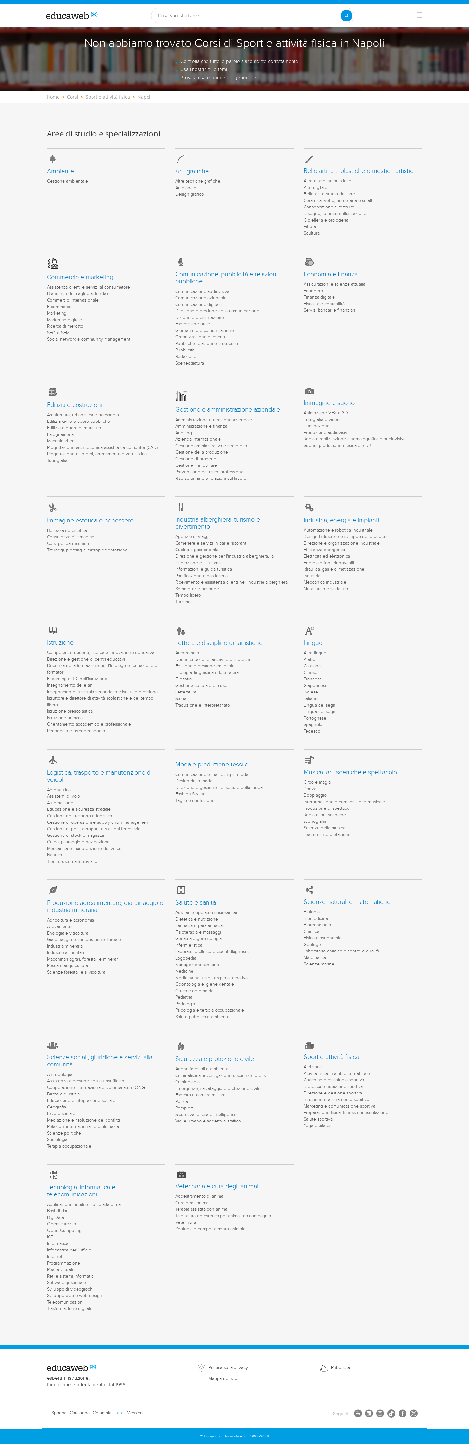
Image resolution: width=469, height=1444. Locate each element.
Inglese (311, 692)
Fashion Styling (190, 794)
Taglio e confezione (195, 800)
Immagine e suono (329, 403)
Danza (310, 789)
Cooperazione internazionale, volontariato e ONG (96, 1087)
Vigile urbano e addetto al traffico (208, 1121)
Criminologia (187, 1082)
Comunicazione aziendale (201, 298)
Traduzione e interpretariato (202, 705)
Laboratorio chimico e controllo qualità (341, 951)
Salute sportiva (318, 1119)
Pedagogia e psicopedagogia (76, 731)
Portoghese (315, 718)
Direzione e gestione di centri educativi (86, 659)
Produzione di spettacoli (327, 808)
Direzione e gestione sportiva (333, 1093)
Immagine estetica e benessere (90, 520)
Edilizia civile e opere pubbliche (78, 421)
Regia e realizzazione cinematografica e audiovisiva (354, 439)
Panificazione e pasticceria (201, 576)
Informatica (57, 1243)
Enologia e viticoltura (67, 933)
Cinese (310, 672)
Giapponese (316, 685)
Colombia (102, 1413)
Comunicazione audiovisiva (202, 291)
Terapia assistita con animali (202, 1209)
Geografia (56, 1107)
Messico (135, 1413)
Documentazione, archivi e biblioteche (213, 659)
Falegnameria (60, 434)
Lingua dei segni (320, 705)
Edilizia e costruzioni (74, 405)
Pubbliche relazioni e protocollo (206, 343)
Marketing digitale (64, 319)
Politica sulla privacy (228, 1367)
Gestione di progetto (195, 459)
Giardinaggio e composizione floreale (84, 939)
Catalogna (80, 1413)
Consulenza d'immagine (70, 537)
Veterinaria (185, 1222)
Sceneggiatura (189, 363)
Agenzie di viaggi (192, 536)
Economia (313, 290)
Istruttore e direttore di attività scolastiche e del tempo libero (100, 702)
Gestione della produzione (201, 452)
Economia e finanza (331, 274)
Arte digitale (315, 187)
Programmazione (63, 1263)
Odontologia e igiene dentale (204, 984)
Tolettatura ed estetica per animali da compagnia (223, 1216)
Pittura (310, 226)
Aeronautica (59, 790)
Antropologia (59, 1074)
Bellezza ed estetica (67, 530)
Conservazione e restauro (329, 207)
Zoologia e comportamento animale (210, 1229)
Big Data (55, 1217)
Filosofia (183, 679)
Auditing (183, 433)
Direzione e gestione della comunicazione (217, 311)
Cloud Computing (64, 1230)
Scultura (312, 233)
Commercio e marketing (80, 277)
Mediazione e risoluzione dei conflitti (83, 1120)
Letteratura (185, 692)
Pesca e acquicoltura (67, 965)
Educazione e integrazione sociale (81, 1100)
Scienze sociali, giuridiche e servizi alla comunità (99, 1060)
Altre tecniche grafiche (197, 181)
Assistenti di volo (63, 796)
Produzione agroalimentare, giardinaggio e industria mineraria (105, 906)
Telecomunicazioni (65, 1302)
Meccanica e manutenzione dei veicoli (85, 848)
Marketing (56, 313)
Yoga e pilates (317, 1125)
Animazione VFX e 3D (326, 413)
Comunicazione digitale (198, 304)
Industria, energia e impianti (341, 520)
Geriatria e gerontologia (198, 938)
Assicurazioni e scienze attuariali (335, 284)
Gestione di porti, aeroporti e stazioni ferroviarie (94, 829)
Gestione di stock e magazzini (77, 835)
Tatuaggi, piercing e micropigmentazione (87, 550)
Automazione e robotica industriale (338, 530)
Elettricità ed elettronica (327, 556)
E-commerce (59, 306)
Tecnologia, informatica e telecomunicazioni (81, 1190)
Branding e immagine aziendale (78, 293)
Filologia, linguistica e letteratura (207, 672)
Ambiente (60, 171)
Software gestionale (66, 1282)
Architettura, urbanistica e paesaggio (83, 415)
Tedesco (312, 731)
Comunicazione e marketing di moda (211, 774)
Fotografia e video (322, 419)
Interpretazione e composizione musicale (344, 802)
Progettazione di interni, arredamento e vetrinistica (97, 454)
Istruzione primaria (65, 718)
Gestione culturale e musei (201, 685)
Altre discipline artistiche (327, 181)
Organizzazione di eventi (200, 337)
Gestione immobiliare (196, 465)
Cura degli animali (192, 1203)
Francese (313, 679)
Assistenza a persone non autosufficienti (87, 1081)
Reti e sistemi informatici (70, 1276)
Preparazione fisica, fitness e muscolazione (346, 1112)
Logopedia (185, 958)
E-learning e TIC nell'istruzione (77, 678)
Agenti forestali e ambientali (202, 1069)
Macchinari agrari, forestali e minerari (83, 959)
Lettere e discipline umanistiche (219, 643)
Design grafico (189, 194)
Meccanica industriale (325, 582)
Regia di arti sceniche (325, 815)
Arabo (309, 659)
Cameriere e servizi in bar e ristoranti (211, 543)
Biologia (312, 912)
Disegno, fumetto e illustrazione (335, 213)
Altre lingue (315, 653)
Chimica (311, 931)
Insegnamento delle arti (70, 685)
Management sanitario (197, 964)
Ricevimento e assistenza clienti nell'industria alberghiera (231, 582)
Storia (180, 698)
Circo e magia (317, 782)
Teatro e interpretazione (327, 834)
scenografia (315, 821)
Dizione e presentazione (199, 317)
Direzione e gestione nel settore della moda (219, 787)
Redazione (185, 356)
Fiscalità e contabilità (324, 304)
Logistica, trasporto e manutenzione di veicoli (99, 776)
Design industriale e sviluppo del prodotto (345, 536)
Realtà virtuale (61, 1269)
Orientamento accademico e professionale (89, 724)
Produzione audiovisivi (326, 432)
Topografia (57, 460)
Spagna (58, 1413)
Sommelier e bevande (197, 589)
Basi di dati (57, 1211)
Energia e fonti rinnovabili (329, 562)
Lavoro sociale (61, 1113)
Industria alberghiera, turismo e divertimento (217, 523)
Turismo (183, 602)
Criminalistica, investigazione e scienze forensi (221, 1075)
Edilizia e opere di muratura (74, 428)
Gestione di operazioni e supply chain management (98, 822)
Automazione (60, 803)
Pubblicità (184, 350)
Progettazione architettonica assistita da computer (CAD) (102, 447)
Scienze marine (319, 964)
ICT (50, 1237)
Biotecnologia (317, 925)
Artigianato (185, 188)
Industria (312, 576)
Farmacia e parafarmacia (199, 925)
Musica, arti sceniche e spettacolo (350, 772)
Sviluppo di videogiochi (70, 1289)
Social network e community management (88, 339)
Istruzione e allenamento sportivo (336, 1099)
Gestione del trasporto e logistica (79, 816)
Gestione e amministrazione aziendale (227, 410)
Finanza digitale (319, 297)
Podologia (185, 1004)
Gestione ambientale (67, 181)
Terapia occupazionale (69, 1146)
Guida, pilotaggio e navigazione (78, 842)
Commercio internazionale (73, 300)
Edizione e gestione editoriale (204, 666)
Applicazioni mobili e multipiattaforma (84, 1204)
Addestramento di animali (200, 1196)
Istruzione (60, 643)
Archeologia (187, 653)
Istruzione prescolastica (70, 711)
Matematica (315, 957)
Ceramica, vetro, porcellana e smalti (338, 200)
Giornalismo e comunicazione (204, 330)
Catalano (312, 666)
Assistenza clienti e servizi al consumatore (88, 287)
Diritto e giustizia (63, 1094)
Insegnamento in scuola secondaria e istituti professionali (103, 691)
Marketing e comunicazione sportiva (339, 1106)
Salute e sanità (195, 903)
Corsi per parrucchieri (68, 543)
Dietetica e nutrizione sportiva (333, 1086)
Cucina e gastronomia (196, 549)
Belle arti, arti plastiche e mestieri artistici (359, 171)
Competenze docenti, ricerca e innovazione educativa (100, 652)
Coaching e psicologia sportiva (334, 1080)
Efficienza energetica (324, 549)
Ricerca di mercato (65, 326)
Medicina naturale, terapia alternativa (211, 977)
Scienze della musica (324, 828)
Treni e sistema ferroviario (72, 861)
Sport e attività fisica (331, 1057)
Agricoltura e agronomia (70, 920)
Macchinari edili (62, 441)
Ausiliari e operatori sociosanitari (206, 912)
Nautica (54, 855)
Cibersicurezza (61, 1224)
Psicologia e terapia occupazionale (209, 1010)
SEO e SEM (58, 333)
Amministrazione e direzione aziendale (213, 419)
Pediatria (183, 997)
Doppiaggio (315, 795)
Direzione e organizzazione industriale (342, 543)
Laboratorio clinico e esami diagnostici (212, 951)
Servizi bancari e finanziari (329, 310)
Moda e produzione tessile (211, 764)
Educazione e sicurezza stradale (79, 809)
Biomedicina (316, 918)
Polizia (181, 1101)
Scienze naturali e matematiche (347, 902)
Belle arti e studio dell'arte (329, 194)
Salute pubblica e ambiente (202, 1017)
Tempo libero (188, 595)
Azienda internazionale (198, 439)
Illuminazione (317, 426)
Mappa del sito (222, 1378)
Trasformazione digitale (69, 1308)
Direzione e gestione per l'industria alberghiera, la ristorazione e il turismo (224, 559)
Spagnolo (313, 724)
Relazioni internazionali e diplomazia (83, 1126)
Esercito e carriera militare (200, 1095)
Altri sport (313, 1067)
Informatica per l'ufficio (69, 1250)
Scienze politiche (64, 1133)
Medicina (184, 971)
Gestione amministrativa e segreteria (211, 446)
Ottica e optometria (194, 991)
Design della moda (193, 781)
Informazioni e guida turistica (203, 569)
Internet (54, 1256)
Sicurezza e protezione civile (214, 1059)
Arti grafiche (192, 171)
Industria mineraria (65, 946)
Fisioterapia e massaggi (198, 932)
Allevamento (59, 926)
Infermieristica (188, 945)
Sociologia (57, 1139)
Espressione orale (192, 324)
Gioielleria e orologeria (326, 220)
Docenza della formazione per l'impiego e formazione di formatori (102, 669)
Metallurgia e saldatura (326, 589)
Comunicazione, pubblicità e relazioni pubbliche (226, 277)
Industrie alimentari (65, 952)
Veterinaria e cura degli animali (217, 1186)
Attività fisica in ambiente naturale (337, 1073)
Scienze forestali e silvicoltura (76, 972)
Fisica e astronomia (322, 938)
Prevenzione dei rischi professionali (210, 472)
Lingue (313, 643)
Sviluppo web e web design (74, 1295)
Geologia (312, 944)
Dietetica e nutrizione (196, 919)
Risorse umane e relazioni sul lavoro (210, 478)
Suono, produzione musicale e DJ (337, 445)
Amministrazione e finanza (201, 426)
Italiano (311, 698)
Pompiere (184, 1108)
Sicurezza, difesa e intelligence (206, 1114)
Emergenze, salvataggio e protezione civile (218, 1088)
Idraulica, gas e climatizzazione (334, 569)
